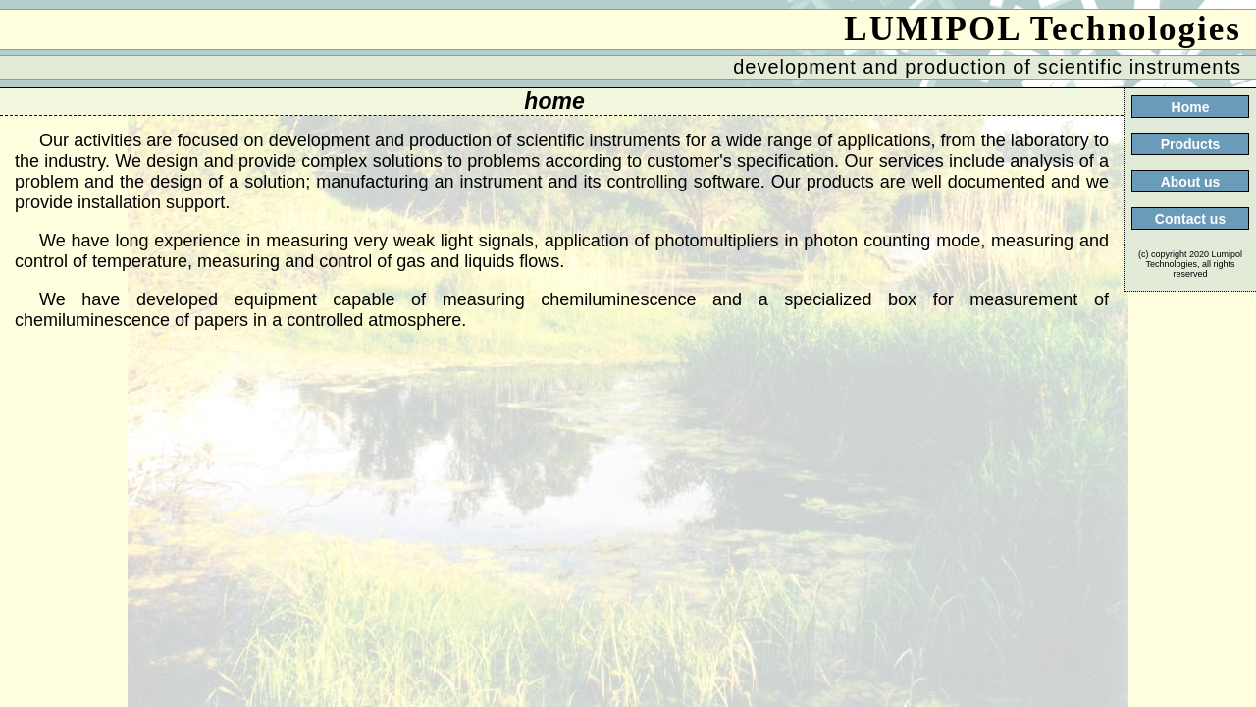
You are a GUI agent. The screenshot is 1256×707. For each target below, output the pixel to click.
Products (1191, 144)
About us (1191, 182)
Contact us (1190, 219)
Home (1191, 107)
